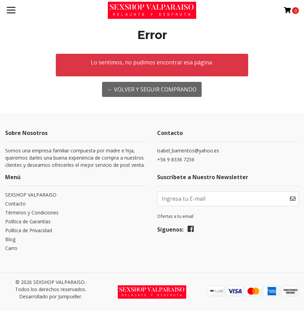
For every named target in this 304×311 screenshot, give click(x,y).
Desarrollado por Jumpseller (50, 296)
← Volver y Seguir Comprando (152, 89)
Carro (11, 248)
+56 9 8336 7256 (175, 159)
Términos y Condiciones (32, 212)
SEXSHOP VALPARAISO (30, 194)
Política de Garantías (28, 221)
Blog (10, 239)
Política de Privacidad (28, 230)
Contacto (15, 203)
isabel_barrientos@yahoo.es (188, 150)
